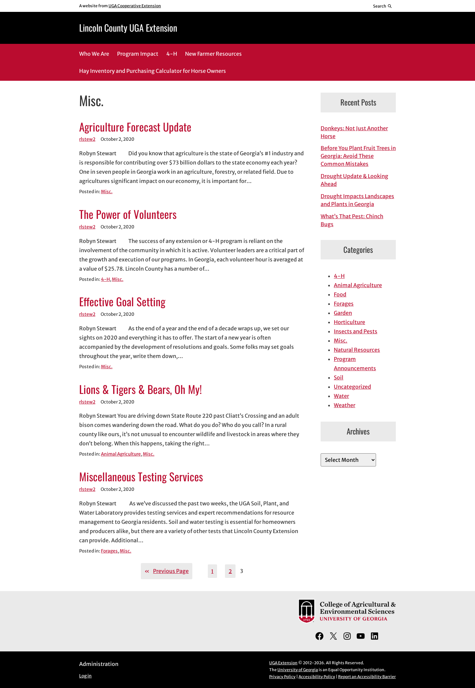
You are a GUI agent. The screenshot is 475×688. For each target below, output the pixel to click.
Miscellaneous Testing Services (141, 476)
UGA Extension (283, 662)
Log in (85, 676)
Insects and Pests (355, 331)
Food (340, 294)
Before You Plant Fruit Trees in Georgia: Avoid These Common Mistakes (358, 156)
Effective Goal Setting (122, 301)
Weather (344, 405)
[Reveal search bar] (383, 6)
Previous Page (166, 571)
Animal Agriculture (121, 454)
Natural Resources (357, 349)
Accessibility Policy (317, 676)
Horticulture (349, 322)
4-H (105, 279)
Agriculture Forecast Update (135, 127)
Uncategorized (352, 386)
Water (341, 396)
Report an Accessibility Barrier (367, 676)
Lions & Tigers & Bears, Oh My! (140, 389)
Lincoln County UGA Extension (128, 27)
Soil (338, 377)
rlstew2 (87, 139)
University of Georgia (297, 669)
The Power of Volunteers (127, 214)
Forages (109, 551)
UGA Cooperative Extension (135, 5)
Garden (343, 313)
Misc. (106, 191)
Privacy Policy (282, 676)
